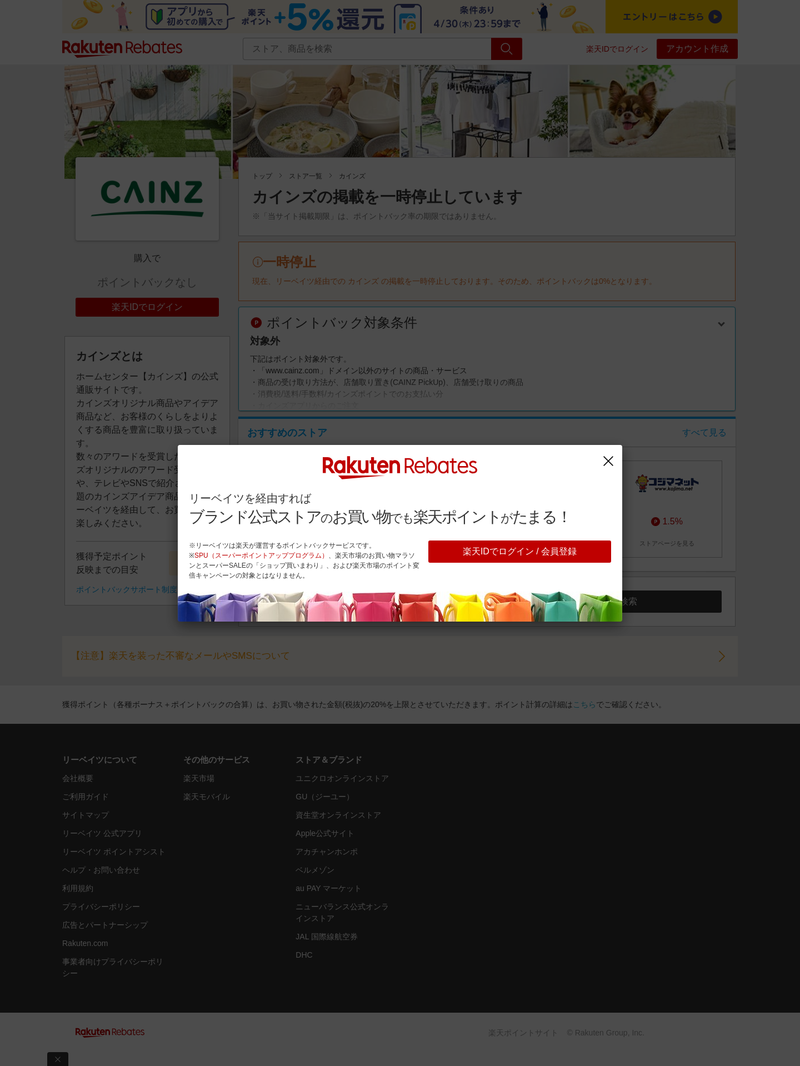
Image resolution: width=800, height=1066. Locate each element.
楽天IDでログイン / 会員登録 (520, 551)
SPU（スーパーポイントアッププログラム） (261, 555)
